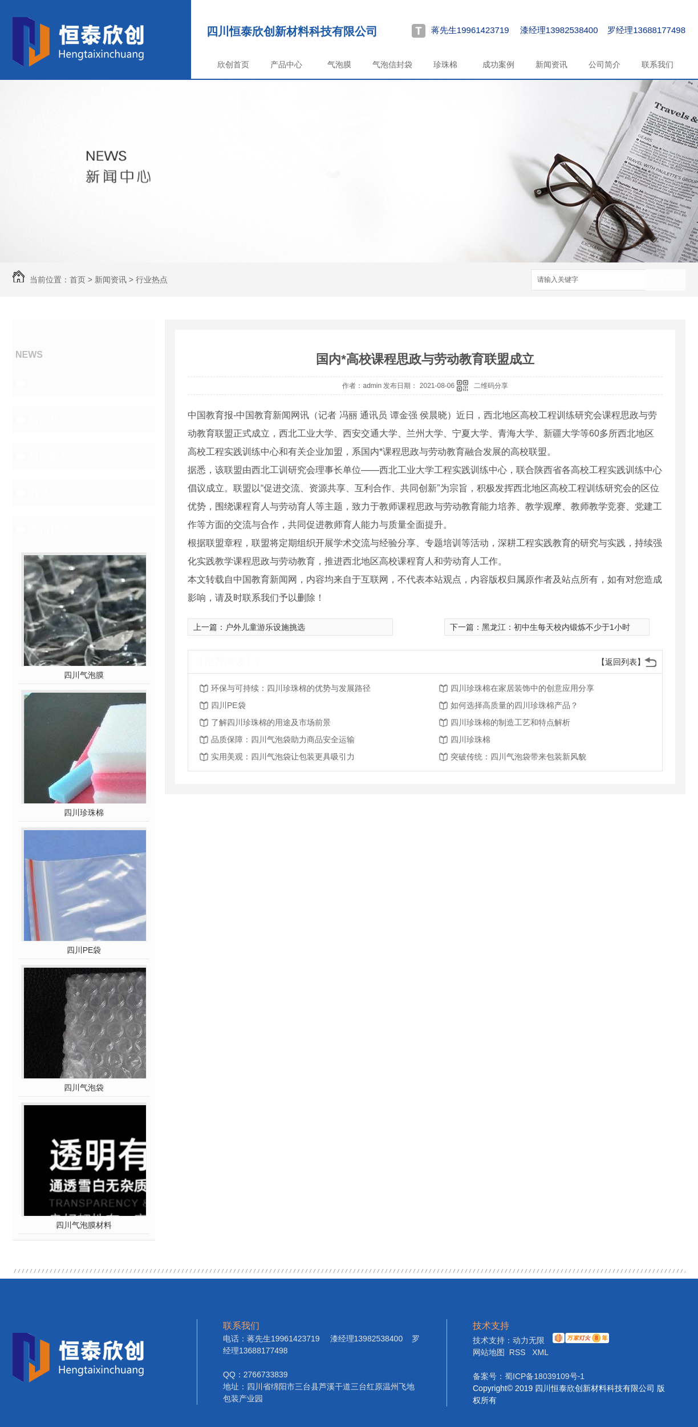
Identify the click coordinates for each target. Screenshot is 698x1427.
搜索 (665, 280)
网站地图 (489, 1352)
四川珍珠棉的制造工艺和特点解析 (510, 722)
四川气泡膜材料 (84, 1225)
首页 (78, 279)
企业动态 (50, 383)
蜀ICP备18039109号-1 (545, 1376)
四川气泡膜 (84, 675)
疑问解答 (50, 456)
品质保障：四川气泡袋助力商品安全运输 (283, 739)
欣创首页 (233, 64)
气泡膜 (339, 64)
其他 (40, 492)
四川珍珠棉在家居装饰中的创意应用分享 (522, 688)
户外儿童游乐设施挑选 (265, 627)
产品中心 (286, 64)
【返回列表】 (621, 661)
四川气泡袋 (84, 1087)
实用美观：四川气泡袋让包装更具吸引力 (283, 756)
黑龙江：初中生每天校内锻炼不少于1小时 (556, 627)
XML (540, 1352)
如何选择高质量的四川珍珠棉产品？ (514, 705)
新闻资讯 (551, 64)
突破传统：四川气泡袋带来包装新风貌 (518, 756)
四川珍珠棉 (84, 812)
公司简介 (604, 64)
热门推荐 (50, 529)
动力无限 (529, 1340)
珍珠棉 (445, 64)
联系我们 (657, 64)
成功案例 (498, 64)
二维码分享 (491, 386)
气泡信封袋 (392, 64)
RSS (518, 1352)
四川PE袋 (84, 950)
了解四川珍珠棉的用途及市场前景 (271, 722)
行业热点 (152, 279)
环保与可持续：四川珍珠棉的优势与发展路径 (291, 688)
